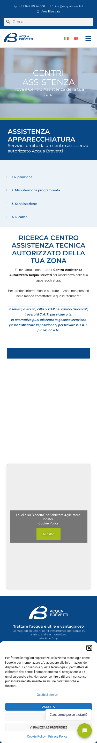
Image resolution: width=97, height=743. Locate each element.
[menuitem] (66, 38)
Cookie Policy (36, 736)
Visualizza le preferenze (48, 727)
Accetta (48, 707)
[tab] (48, 177)
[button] (89, 647)
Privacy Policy (58, 736)
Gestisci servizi (47, 695)
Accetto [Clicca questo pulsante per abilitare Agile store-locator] (48, 534)
